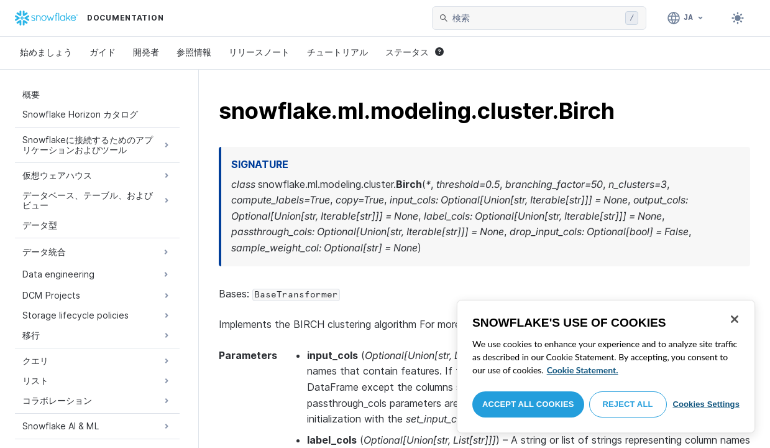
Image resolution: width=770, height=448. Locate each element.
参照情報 (193, 52)
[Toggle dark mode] (737, 18)
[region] (606, 366)
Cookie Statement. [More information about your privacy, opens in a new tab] (582, 370)
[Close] (734, 319)
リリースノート (259, 52)
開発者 (146, 52)
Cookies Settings (706, 404)
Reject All (628, 404)
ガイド (102, 52)
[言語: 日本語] (685, 18)
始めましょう (46, 52)
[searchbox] (536, 18)
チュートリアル (337, 52)
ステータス (414, 52)
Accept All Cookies (528, 404)
